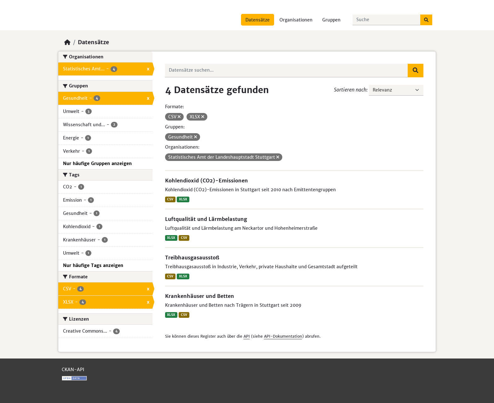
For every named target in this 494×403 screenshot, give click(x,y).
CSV (170, 199)
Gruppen (331, 20)
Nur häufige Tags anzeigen (93, 265)
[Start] (67, 42)
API (247, 336)
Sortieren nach (350, 89)
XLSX (183, 199)
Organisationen (296, 20)
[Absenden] (426, 20)
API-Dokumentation (283, 336)
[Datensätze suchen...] (387, 20)
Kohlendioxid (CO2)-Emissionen (206, 180)
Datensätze (257, 20)
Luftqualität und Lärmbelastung (206, 219)
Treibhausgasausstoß (192, 257)
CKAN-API (73, 369)
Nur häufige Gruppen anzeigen (97, 163)
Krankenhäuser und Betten (199, 296)
